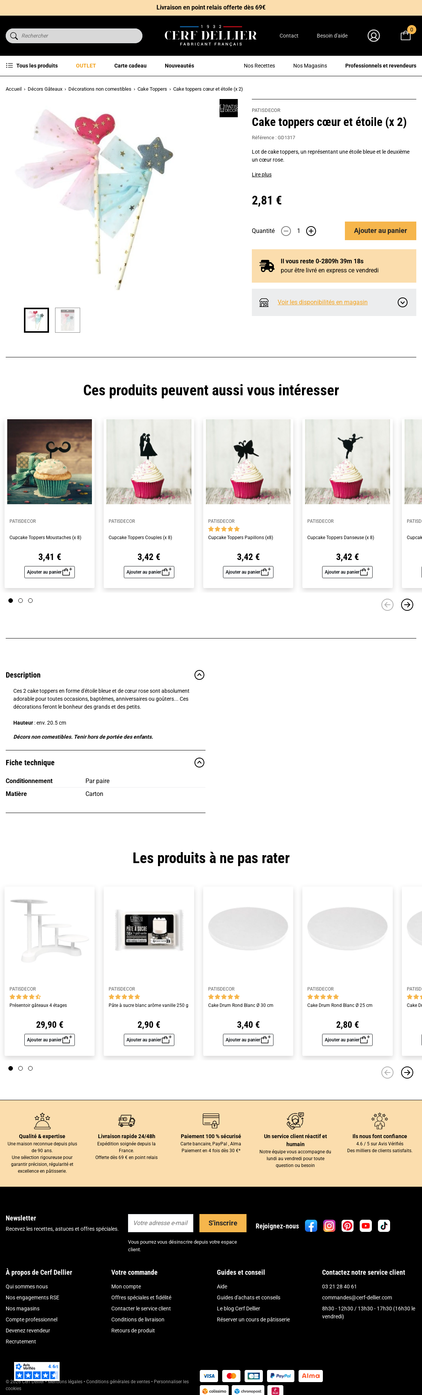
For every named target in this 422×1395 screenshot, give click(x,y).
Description (105, 675)
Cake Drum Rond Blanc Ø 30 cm (240, 1005)
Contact (289, 36)
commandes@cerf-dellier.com (357, 1297)
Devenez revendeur (28, 1330)
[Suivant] (407, 605)
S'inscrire (223, 1223)
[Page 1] (10, 600)
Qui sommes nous (27, 1286)
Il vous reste (322, 261)
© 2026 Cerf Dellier (25, 1381)
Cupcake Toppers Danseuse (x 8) (340, 537)
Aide (222, 1286)
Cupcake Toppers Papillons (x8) (240, 537)
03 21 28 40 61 (339, 1286)
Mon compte (126, 1286)
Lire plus (262, 174)
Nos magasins (23, 1308)
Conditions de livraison (137, 1319)
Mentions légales (65, 1381)
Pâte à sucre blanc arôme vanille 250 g (148, 1005)
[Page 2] (20, 600)
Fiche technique (105, 762)
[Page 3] (30, 600)
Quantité (263, 230)
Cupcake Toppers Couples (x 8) (140, 537)
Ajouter (380, 230)
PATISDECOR (266, 110)
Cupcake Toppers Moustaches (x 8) (45, 537)
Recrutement (21, 1341)
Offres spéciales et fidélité (141, 1297)
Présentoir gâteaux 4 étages (38, 1005)
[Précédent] (387, 605)
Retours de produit (133, 1330)
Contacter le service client (141, 1308)
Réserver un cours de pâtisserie (253, 1319)
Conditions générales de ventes (118, 1381)
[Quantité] (298, 231)
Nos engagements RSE (32, 1297)
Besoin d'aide (332, 36)
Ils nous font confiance (379, 1136)
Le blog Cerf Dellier (238, 1308)
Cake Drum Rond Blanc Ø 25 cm (340, 1005)
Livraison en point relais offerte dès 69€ (211, 7)
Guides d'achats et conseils (248, 1297)
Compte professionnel (31, 1319)
